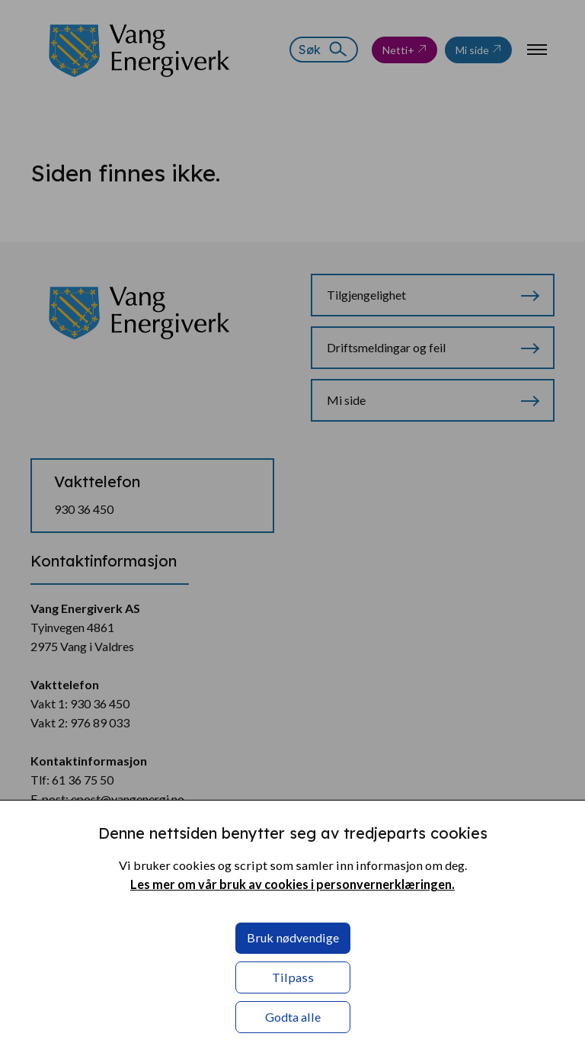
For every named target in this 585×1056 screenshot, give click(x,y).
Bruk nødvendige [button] (293, 937)
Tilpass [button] (293, 977)
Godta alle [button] (293, 1016)
